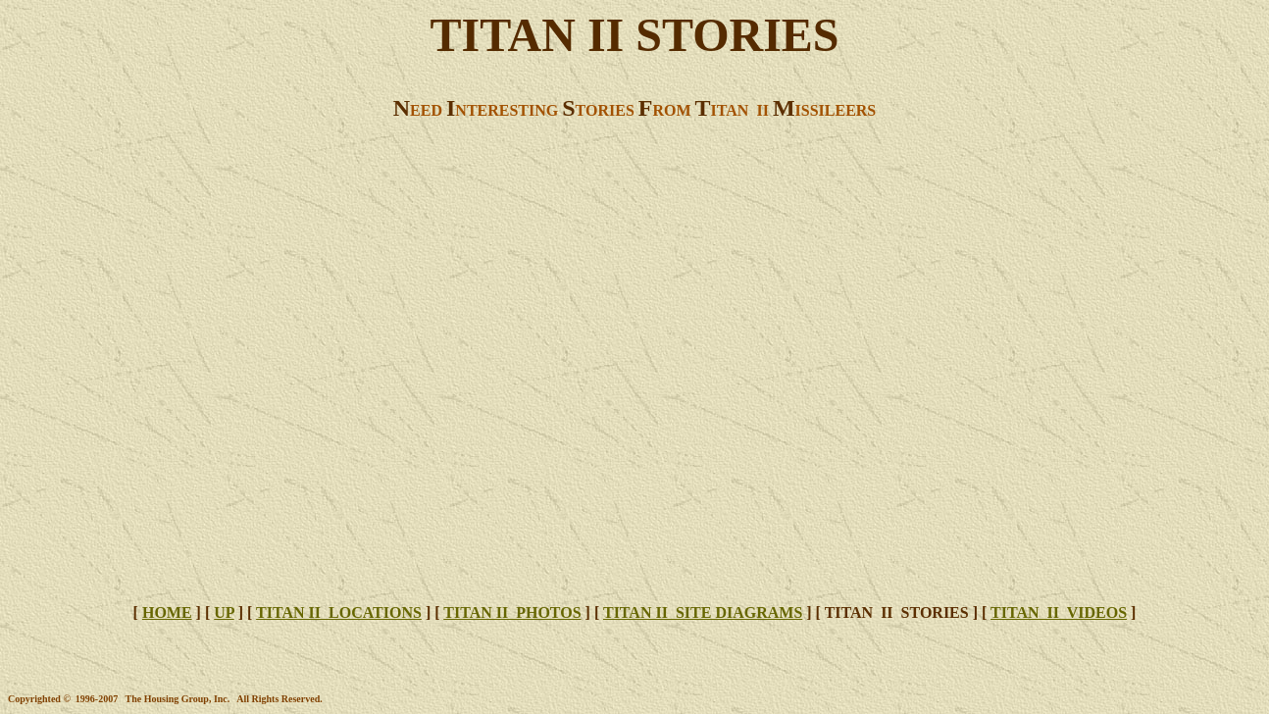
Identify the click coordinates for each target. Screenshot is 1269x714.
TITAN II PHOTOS (512, 612)
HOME (167, 612)
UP (223, 612)
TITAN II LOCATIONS (339, 612)
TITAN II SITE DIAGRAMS (702, 612)
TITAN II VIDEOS (1058, 612)
